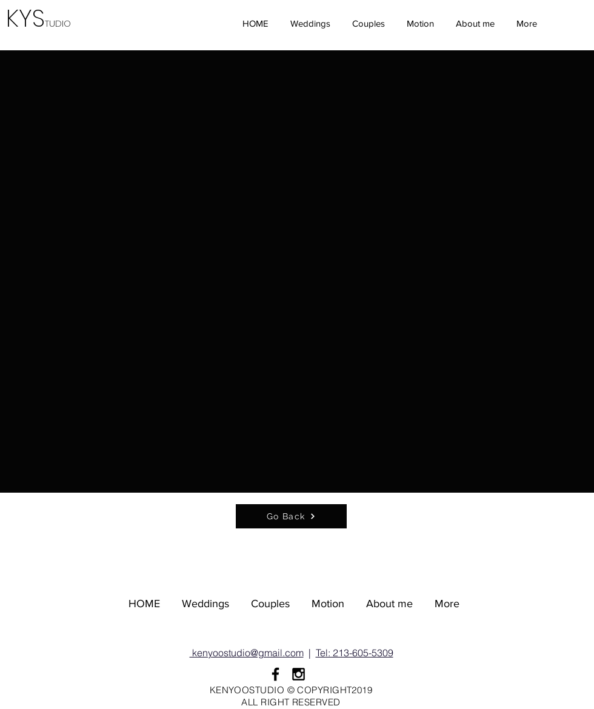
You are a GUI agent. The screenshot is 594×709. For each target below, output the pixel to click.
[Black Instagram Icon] (298, 674)
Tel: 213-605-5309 (354, 653)
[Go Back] (291, 516)
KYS (42, 18)
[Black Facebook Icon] (275, 674)
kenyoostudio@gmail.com (247, 653)
